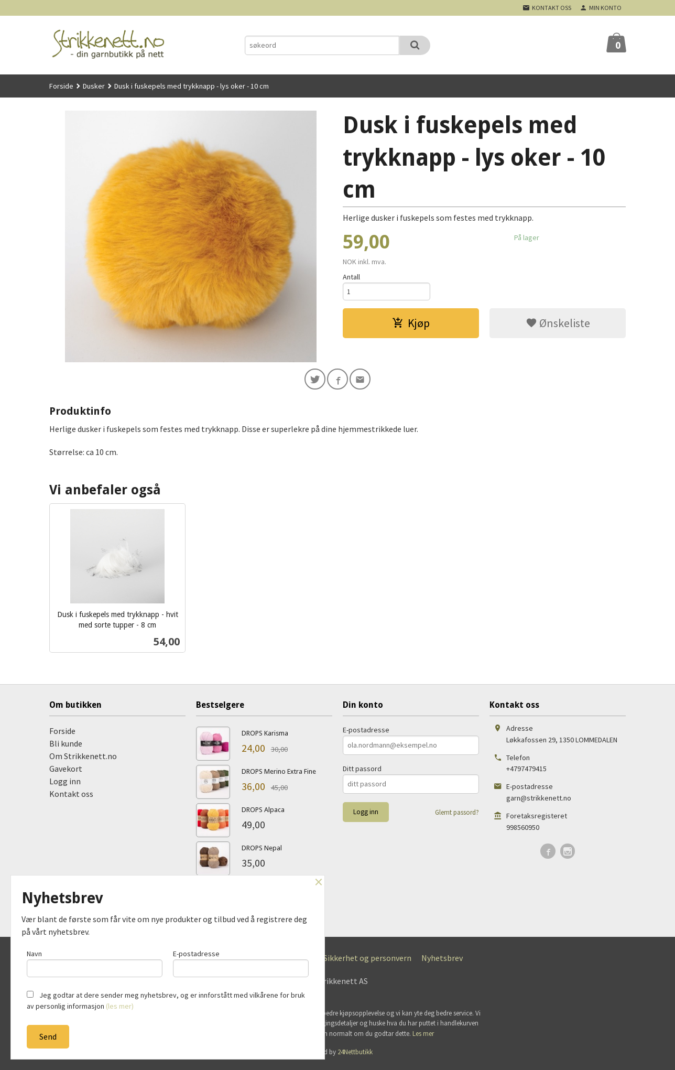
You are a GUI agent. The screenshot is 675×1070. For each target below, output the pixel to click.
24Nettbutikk (355, 1054)
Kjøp (411, 325)
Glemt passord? (457, 814)
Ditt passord (362, 770)
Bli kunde (65, 745)
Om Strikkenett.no (83, 758)
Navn (94, 962)
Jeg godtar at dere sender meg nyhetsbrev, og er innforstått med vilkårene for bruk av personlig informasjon (166, 1000)
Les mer (423, 1035)
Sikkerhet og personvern (367, 960)
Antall (351, 277)
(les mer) (120, 1006)
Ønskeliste (558, 325)
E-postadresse (366, 732)
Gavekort (65, 770)
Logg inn (65, 783)
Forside (61, 86)
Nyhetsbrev (442, 960)
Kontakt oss (71, 796)
